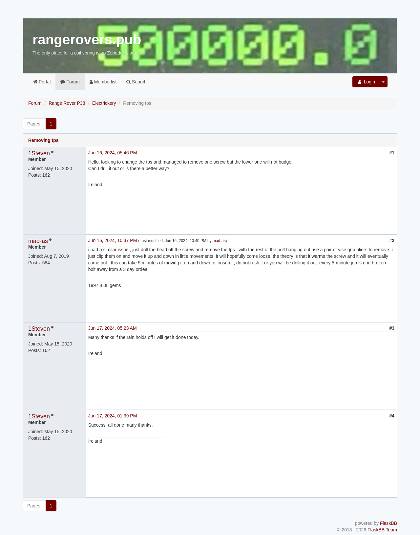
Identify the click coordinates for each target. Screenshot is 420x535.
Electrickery (104, 103)
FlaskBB (388, 523)
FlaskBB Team (382, 529)
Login (366, 81)
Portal (42, 81)
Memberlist (103, 81)
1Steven (39, 153)
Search (136, 81)
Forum (69, 81)
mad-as (38, 241)
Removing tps (43, 140)
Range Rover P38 (67, 103)
